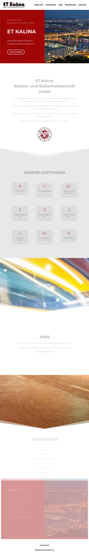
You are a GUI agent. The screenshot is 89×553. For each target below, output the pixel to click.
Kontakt (82, 5)
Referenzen (70, 5)
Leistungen (50, 5)
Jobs (60, 5)
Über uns (39, 5)
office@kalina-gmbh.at (44, 352)
